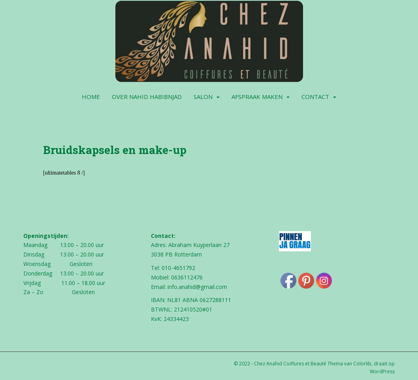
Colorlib (362, 363)
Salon (203, 97)
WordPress (382, 371)
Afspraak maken (257, 97)
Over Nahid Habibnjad (147, 97)
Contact (315, 97)
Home (91, 97)
